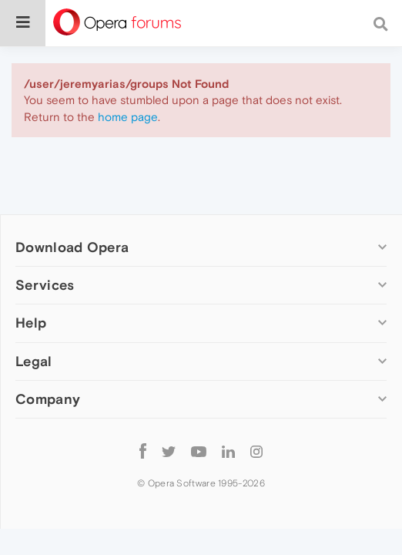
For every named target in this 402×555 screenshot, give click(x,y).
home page (128, 116)
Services (44, 285)
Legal (33, 361)
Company (47, 399)
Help (30, 322)
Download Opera (72, 247)
